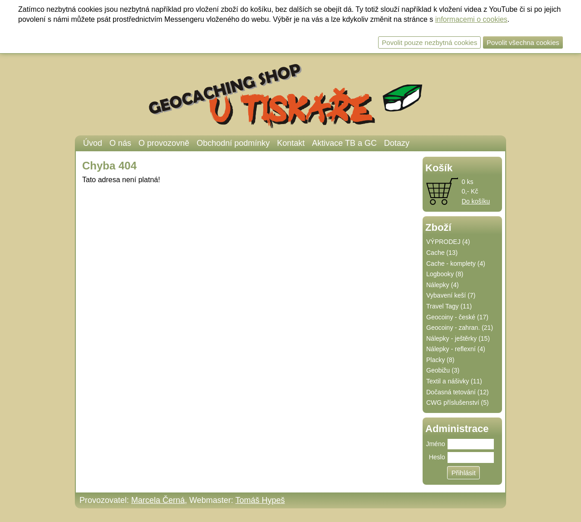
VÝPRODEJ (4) (448, 241)
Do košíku (476, 201)
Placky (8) (440, 359)
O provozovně (163, 143)
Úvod (92, 143)
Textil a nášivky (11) (454, 381)
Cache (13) (442, 252)
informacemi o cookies (471, 19)
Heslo (437, 457)
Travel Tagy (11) (449, 306)
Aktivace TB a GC (344, 143)
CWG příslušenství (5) (457, 402)
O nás (120, 143)
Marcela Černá (158, 500)
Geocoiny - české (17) (457, 317)
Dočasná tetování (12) (457, 392)
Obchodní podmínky (233, 143)
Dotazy (396, 143)
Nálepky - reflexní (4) (455, 349)
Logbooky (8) (444, 274)
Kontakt (291, 143)
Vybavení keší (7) (450, 295)
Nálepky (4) (442, 284)
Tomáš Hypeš (260, 500)
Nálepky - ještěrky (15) (458, 338)
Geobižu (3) (442, 370)
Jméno (435, 443)
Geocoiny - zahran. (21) (459, 327)
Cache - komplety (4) (455, 263)
